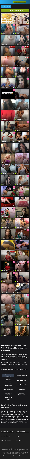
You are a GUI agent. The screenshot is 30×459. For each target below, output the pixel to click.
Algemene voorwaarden (7, 431)
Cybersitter (24, 453)
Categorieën (6, 6)
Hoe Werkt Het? (22, 384)
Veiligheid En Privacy (8, 393)
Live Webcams (21, 389)
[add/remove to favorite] (2, 25)
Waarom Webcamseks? (8, 380)
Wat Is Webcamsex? (22, 375)
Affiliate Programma (6, 440)
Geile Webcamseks (8, 389)
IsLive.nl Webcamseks (8, 384)
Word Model (19, 440)
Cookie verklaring (5, 436)
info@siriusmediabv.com (22, 455)
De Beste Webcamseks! (21, 393)
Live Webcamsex (21, 380)
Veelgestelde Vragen (8, 398)
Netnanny (18, 453)
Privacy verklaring (20, 431)
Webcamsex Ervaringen (8, 375)
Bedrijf (17, 436)
